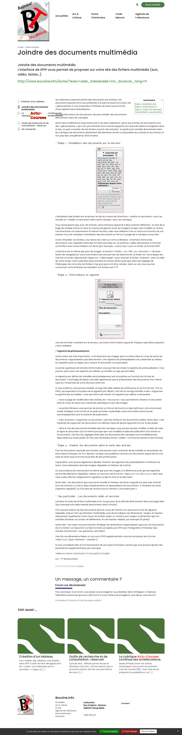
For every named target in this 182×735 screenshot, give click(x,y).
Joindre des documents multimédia (33, 108)
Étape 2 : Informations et (146, 106)
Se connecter (27, 130)
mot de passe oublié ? (90, 600)
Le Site (20, 47)
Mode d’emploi (32, 47)
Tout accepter (109, 731)
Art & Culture (76, 15)
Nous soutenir (152, 4)
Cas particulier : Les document (148, 112)
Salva (81, 566)
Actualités (61, 15)
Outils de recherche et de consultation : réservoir (33, 124)
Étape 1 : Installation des (145, 104)
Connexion (60, 600)
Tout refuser (129, 731)
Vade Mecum (120, 15)
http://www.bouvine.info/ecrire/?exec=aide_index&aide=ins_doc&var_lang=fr (82, 81)
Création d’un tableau (31, 102)
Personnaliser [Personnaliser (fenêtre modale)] (148, 731)
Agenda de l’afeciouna (142, 15)
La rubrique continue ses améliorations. (34, 116)
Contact (125, 703)
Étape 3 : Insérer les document (148, 109)
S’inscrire (72, 600)
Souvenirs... (60, 716)
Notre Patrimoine (98, 15)
